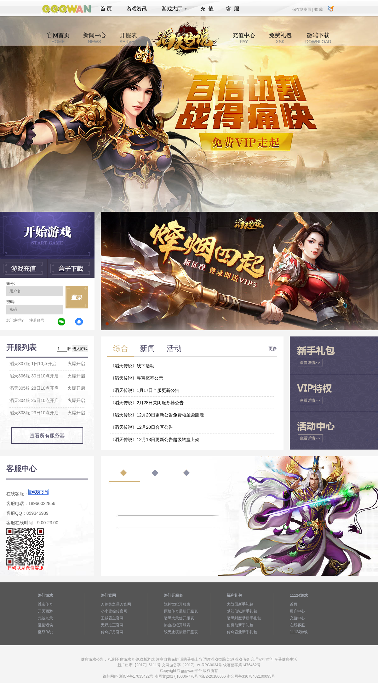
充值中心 (243, 38)
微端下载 (318, 38)
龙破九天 (45, 618)
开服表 (128, 38)
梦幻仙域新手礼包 (242, 611)
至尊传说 (45, 632)
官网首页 (58, 38)
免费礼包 (280, 38)
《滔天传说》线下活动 (132, 365)
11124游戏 (299, 632)
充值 (206, 9)
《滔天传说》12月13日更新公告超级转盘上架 (154, 439)
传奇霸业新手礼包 (242, 632)
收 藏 (318, 9)
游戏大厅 (173, 9)
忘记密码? (15, 320)
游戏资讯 (137, 9)
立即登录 (77, 297)
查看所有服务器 (47, 435)
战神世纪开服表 (177, 604)
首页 (106, 9)
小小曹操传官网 (114, 611)
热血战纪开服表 (177, 625)
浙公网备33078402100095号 (251, 676)
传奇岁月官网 (112, 632)
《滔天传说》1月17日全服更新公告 (144, 390)
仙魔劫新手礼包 (240, 625)
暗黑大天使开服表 (179, 618)
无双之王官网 (112, 625)
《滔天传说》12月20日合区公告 (141, 427)
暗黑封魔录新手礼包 (244, 618)
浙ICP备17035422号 (136, 676)
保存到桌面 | (303, 9)
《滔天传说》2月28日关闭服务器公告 (147, 402)
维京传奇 (45, 604)
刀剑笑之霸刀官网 (116, 604)
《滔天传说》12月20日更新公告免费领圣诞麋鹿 (157, 414)
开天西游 (45, 611)
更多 (272, 348)
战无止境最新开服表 (181, 632)
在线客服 (297, 625)
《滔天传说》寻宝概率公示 (136, 378)
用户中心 (297, 611)
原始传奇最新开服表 (181, 611)
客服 (232, 9)
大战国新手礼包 (240, 604)
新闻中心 (94, 38)
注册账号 (36, 320)
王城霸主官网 (112, 618)
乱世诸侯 (45, 625)
